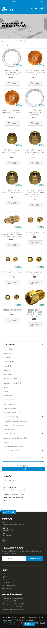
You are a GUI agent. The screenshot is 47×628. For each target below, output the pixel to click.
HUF (3, 2)
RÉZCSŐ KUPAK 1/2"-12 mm (35, 233)
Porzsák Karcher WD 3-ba (10, 601)
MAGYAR (12, 2)
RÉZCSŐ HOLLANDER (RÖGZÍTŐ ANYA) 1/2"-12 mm (12, 152)
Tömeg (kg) (8, 481)
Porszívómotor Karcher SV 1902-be (13, 610)
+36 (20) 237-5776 (7, 530)
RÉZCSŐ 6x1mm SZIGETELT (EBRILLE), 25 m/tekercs (35, 112)
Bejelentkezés (6, 588)
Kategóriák (9, 41)
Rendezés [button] (5, 45)
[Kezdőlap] (3, 41)
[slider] (3, 461)
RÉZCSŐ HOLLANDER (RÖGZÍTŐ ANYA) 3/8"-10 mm (12, 192)
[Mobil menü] (36, 9)
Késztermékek (9, 430)
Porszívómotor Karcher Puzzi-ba (12, 598)
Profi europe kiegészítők (12, 383)
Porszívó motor (8, 362)
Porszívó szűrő (8, 353)
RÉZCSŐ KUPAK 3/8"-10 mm (35, 273)
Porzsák (7, 366)
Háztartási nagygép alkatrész (15, 421)
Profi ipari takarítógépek (12, 379)
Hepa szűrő (7, 349)
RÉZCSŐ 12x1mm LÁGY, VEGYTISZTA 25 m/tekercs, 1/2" (35, 72)
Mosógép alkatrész (11, 413)
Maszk (5, 391)
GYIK (3, 580)
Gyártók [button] (7, 476)
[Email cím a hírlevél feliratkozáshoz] (22, 558)
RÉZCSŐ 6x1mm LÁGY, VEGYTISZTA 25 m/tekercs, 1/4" (12, 112)
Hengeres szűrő (9, 357)
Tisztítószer (7, 396)
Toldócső (6, 387)
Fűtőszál (7, 442)
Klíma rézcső (20, 41)
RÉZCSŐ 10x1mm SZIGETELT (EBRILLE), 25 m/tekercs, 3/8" (12, 72)
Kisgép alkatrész (10, 417)
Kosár (3, 574)
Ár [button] (4, 457)
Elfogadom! (29, 624)
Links (42, 2)
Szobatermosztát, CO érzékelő (15, 438)
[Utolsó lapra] (44, 334)
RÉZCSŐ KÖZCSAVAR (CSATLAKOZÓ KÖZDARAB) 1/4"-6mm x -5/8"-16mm (12, 234)
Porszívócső (7, 370)
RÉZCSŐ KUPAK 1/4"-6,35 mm (12, 273)
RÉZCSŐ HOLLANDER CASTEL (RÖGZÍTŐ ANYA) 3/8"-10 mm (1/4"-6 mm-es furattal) (35, 193)
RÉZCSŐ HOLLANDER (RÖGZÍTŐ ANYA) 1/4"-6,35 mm (35, 152)
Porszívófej (7, 374)
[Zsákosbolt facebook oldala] (4, 540)
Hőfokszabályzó (9, 400)
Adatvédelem (6, 582)
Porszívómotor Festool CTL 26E (12, 607)
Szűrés (23, 469)
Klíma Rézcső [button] (9, 344)
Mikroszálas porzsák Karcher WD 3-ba (14, 604)
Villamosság (9, 404)
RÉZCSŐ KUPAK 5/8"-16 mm (12, 311)
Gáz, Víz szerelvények (12, 451)
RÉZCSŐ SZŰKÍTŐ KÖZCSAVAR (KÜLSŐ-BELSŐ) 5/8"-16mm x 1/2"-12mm (35, 313)
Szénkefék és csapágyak (13, 446)
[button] (32, 9)
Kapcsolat (5, 577)
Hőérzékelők (9, 434)
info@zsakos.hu (7, 535)
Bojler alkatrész (10, 408)
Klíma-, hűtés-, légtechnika (14, 425)
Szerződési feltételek (8, 585)
